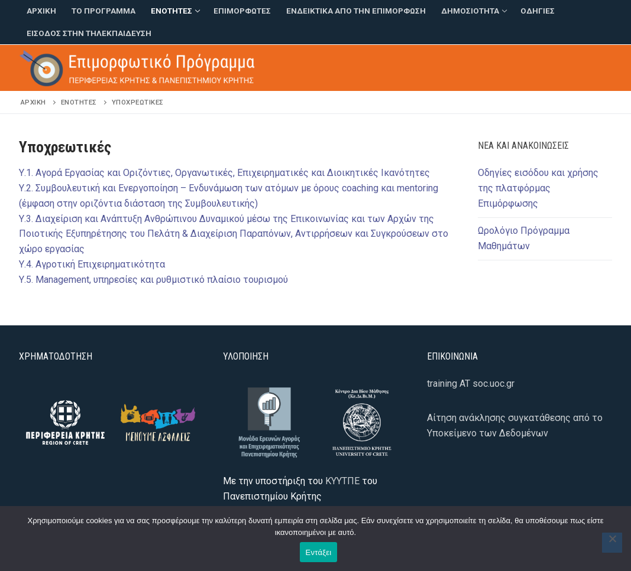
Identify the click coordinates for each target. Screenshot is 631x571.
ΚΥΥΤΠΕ (342, 481)
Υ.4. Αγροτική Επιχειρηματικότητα (92, 264)
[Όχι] (612, 543)
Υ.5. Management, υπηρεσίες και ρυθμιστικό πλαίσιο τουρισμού (153, 279)
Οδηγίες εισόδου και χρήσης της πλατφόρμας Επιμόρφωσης (538, 188)
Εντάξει (319, 552)
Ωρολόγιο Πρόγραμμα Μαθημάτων (523, 238)
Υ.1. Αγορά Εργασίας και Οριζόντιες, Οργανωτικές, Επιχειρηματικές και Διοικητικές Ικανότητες (224, 172)
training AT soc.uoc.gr (470, 383)
